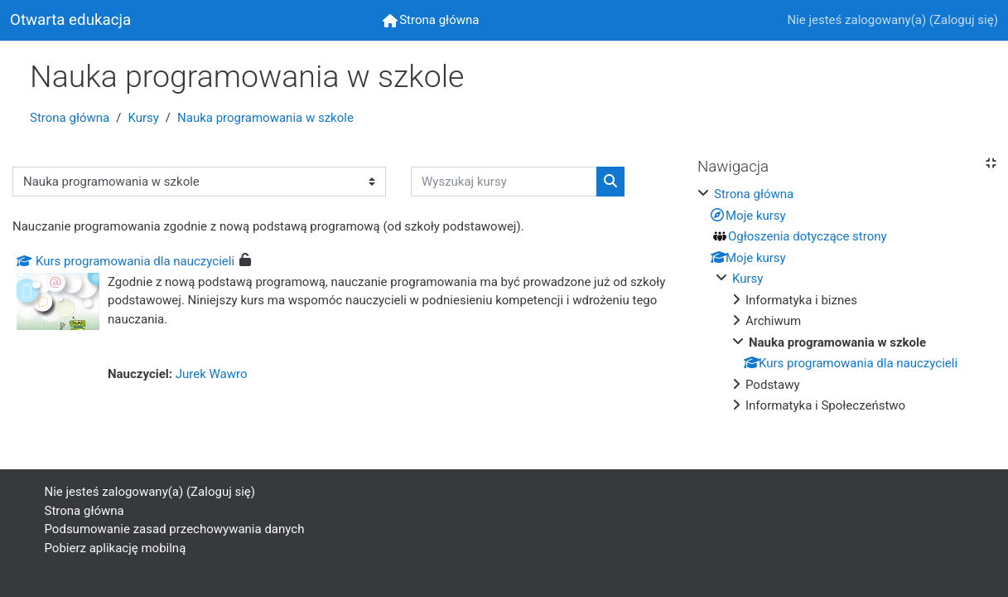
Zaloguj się (963, 19)
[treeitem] (846, 300)
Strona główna (69, 117)
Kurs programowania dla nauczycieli (125, 261)
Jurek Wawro (212, 373)
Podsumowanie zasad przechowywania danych (175, 529)
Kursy (143, 117)
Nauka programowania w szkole (265, 117)
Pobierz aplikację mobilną (115, 548)
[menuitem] (430, 20)
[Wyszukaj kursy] (504, 182)
